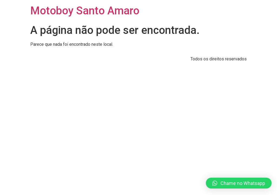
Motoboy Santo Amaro (84, 10)
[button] (239, 183)
